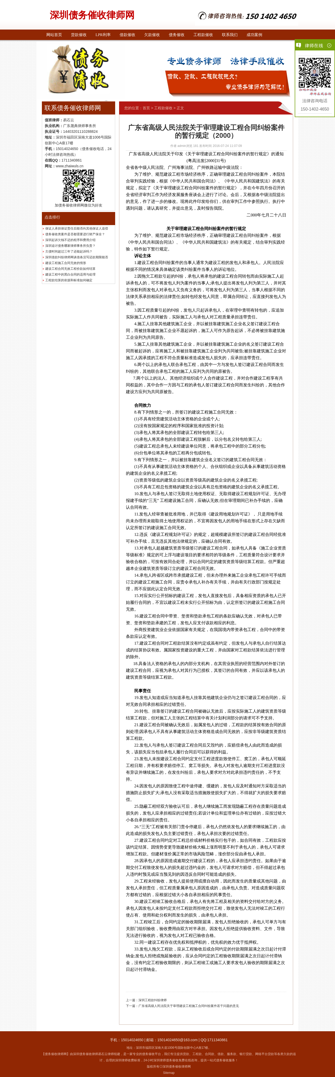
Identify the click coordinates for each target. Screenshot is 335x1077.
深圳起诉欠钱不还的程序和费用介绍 (70, 240)
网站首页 (54, 35)
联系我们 (230, 35)
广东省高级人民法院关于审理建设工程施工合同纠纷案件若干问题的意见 (188, 1006)
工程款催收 (203, 35)
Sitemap (169, 1073)
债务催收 (177, 35)
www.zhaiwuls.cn (69, 166)
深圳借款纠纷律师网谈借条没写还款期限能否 (76, 257)
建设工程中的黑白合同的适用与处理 (70, 274)
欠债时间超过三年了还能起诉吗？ (68, 251)
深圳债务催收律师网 (92, 15)
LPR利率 (103, 35)
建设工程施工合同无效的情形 (65, 263)
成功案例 (254, 35)
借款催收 (127, 35)
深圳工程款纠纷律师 (152, 1000)
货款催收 (79, 35)
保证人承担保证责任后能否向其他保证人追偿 (76, 228)
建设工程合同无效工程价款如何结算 (70, 269)
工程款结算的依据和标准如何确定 (68, 280)
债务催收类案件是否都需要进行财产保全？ (75, 234)
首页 (146, 108)
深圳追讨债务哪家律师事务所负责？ (70, 246)
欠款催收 (152, 35)
